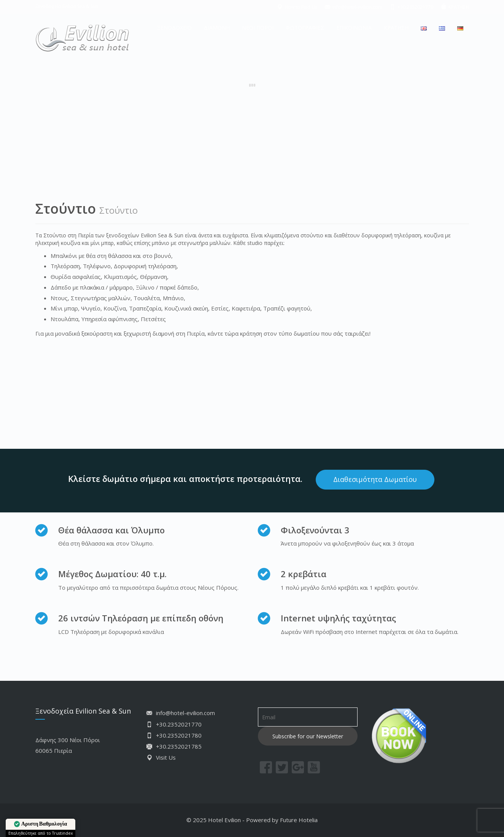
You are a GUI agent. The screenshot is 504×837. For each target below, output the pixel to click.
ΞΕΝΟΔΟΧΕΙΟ (174, 27)
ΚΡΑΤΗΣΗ (396, 27)
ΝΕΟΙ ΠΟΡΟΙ (257, 27)
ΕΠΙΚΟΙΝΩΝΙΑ (354, 27)
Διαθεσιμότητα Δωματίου (375, 479)
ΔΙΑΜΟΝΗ (217, 27)
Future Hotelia (299, 820)
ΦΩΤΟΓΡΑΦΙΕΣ (305, 27)
